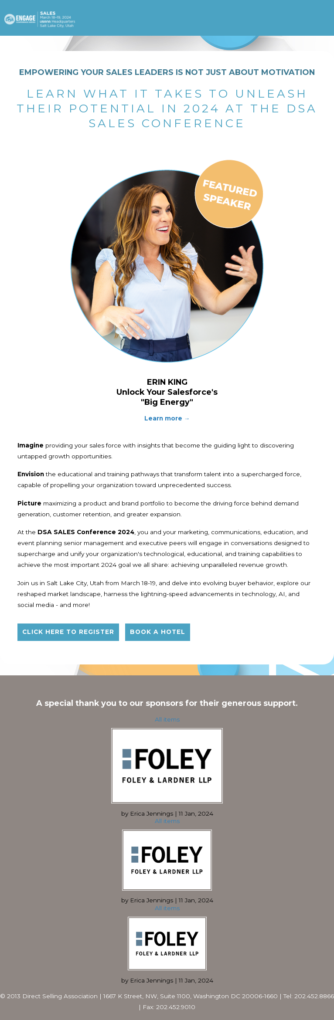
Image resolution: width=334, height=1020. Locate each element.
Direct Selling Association (60, 996)
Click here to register (68, 631)
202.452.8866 (314, 996)
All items (167, 719)
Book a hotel (157, 631)
